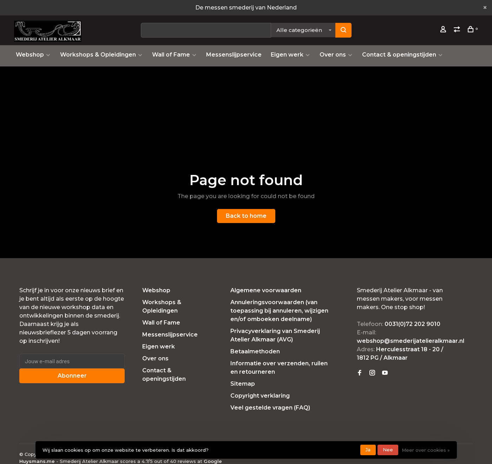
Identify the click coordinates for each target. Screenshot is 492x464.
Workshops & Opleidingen (98, 54)
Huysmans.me (37, 461)
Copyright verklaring (260, 395)
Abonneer (72, 375)
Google (213, 461)
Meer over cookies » (426, 450)
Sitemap (242, 383)
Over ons (333, 54)
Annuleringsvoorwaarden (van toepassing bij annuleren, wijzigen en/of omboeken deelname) (279, 310)
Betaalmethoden (255, 351)
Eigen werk (287, 54)
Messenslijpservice (234, 54)
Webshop (30, 54)
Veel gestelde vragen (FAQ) (270, 407)
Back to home (246, 216)
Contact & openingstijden (399, 54)
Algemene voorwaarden (265, 290)
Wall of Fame (171, 54)
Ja (368, 449)
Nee (388, 449)
